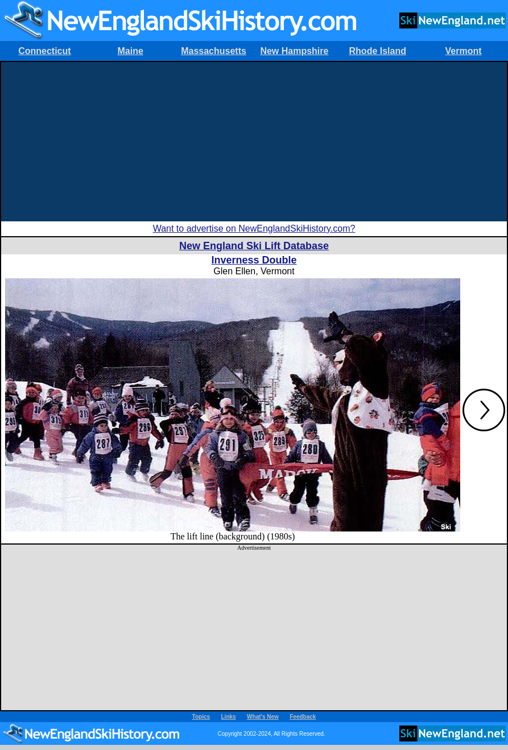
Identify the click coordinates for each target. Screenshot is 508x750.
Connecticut (44, 51)
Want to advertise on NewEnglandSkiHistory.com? (254, 228)
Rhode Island (377, 51)
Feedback (303, 717)
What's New (263, 717)
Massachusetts (213, 51)
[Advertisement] (254, 141)
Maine (130, 51)
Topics (201, 717)
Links (228, 717)
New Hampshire (294, 51)
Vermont (463, 51)
